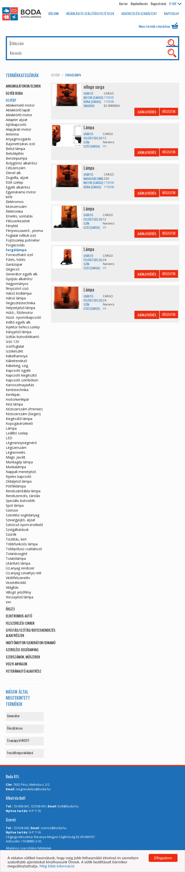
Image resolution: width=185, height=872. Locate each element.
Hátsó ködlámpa (19, 293)
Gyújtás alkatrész (19, 279)
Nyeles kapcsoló (18, 476)
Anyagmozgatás (18, 139)
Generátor (13, 715)
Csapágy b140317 (18, 740)
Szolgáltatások (17, 529)
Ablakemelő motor (20, 105)
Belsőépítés (15, 153)
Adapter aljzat (16, 119)
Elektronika (14, 211)
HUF (175, 3)
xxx (8, 602)
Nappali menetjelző (21, 471)
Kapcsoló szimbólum (22, 380)
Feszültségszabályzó (20, 752)
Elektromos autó (19, 615)
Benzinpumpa (16, 158)
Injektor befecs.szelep (23, 327)
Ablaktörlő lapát (18, 110)
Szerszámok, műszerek (23, 656)
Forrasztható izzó (19, 254)
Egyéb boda (14, 93)
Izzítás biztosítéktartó (22, 336)
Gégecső (12, 269)
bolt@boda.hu (68, 806)
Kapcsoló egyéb (18, 370)
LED (9, 438)
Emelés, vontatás (19, 216)
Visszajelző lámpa (19, 597)
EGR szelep (14, 182)
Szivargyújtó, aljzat (20, 520)
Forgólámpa (73, 75)
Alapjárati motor (18, 129)
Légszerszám (16, 447)
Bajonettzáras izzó (20, 144)
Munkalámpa (16, 467)
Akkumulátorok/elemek (23, 85)
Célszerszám (16, 168)
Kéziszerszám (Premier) (24, 409)
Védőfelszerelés (18, 577)
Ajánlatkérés (147, 111)
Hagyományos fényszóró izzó (17, 286)
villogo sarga (94, 87)
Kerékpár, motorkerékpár (17, 397)
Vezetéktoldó (16, 582)
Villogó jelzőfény (18, 592)
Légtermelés (15, 452)
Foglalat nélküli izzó (21, 235)
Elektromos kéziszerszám (16, 204)
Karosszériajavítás (20, 385)
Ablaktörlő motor (19, 115)
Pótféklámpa (16, 486)
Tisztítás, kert (16, 539)
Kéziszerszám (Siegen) (23, 414)
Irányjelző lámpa (18, 332)
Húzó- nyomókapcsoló (23, 317)
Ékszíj (10, 608)
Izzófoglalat (15, 346)
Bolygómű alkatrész (21, 163)
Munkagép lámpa (19, 462)
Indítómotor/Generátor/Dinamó (30, 642)
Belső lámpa (15, 148)
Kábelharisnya (16, 356)
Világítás (12, 587)
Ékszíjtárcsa (14, 727)
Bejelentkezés (139, 3)
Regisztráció (158, 3)
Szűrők (11, 534)
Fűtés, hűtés (16, 259)
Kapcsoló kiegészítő (21, 375)
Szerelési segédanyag (22, 515)
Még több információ (57, 866)
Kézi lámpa (14, 404)
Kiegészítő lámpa (19, 418)
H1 (105, 146)
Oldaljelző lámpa (19, 481)
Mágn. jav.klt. (16, 457)
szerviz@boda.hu (53, 828)
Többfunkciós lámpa (22, 544)
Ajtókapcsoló (16, 124)
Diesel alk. (13, 172)
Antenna (12, 134)
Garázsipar (14, 264)
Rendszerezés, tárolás (23, 495)
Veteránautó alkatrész (23, 671)
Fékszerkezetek (18, 221)
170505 (109, 97)
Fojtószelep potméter (23, 240)
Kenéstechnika (17, 389)
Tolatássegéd (16, 553)
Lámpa (89, 127)
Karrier (123, 3)
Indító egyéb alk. (18, 322)
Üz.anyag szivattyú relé (23, 573)
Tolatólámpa (16, 558)
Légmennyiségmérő (21, 442)
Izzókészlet (14, 351)
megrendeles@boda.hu (33, 789)
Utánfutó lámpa (18, 563)
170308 (109, 102)
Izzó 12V (12, 341)
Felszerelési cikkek (20, 623)
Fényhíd (12, 225)
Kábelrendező (16, 360)
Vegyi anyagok (16, 663)
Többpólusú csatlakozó (24, 549)
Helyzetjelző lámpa (20, 307)
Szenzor (12, 510)
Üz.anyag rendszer (20, 568)
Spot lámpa (15, 505)
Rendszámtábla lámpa (23, 491)
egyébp (55, 75)
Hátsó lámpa (16, 298)
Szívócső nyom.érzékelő (24, 524)
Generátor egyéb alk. (22, 274)
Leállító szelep (17, 433)
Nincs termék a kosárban (158, 25)
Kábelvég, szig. (17, 365)
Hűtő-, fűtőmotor (19, 312)
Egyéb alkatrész (18, 187)
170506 (109, 183)
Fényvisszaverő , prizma (24, 230)
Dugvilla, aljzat (17, 177)
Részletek (168, 111)
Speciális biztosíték (20, 500)
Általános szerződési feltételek (28, 848)
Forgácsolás (15, 245)
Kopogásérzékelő (19, 423)
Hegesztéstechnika (20, 303)
